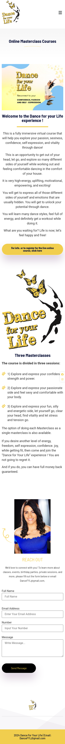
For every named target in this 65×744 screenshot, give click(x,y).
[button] (60, 10)
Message (7, 637)
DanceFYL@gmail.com (32, 580)
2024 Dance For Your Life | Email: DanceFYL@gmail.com (32, 736)
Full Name (8, 591)
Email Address (10, 608)
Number (7, 622)
